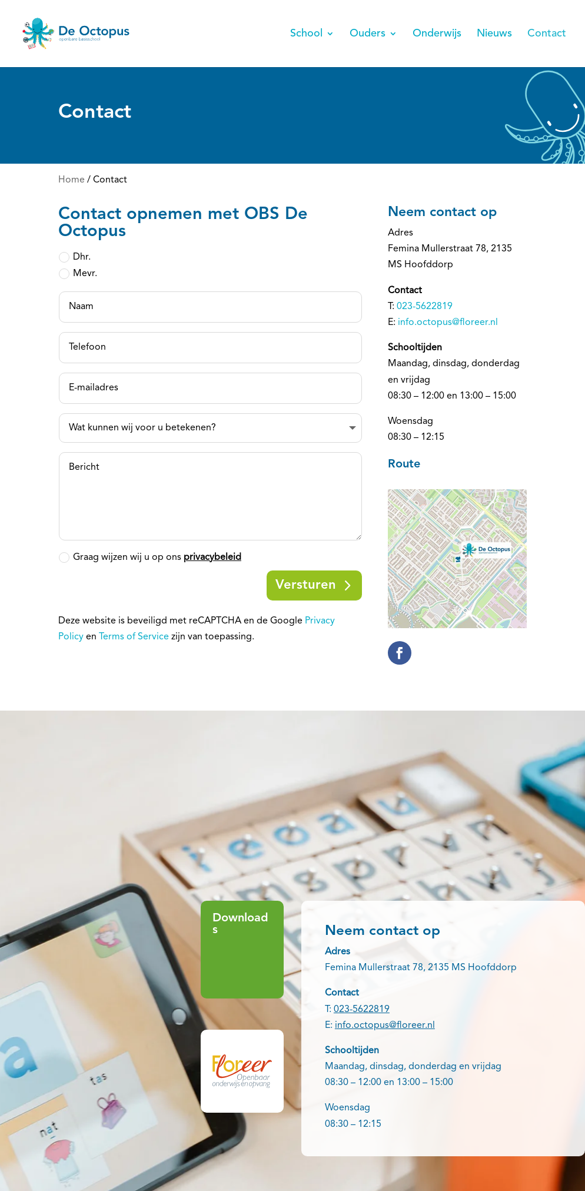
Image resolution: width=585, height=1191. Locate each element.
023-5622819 (425, 306)
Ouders (367, 34)
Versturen (305, 585)
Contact (546, 34)
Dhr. (75, 257)
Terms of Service (134, 637)
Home (71, 180)
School (306, 34)
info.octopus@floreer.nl (448, 322)
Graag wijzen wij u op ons (150, 557)
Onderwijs (437, 34)
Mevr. (78, 273)
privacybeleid (212, 557)
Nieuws (494, 34)
